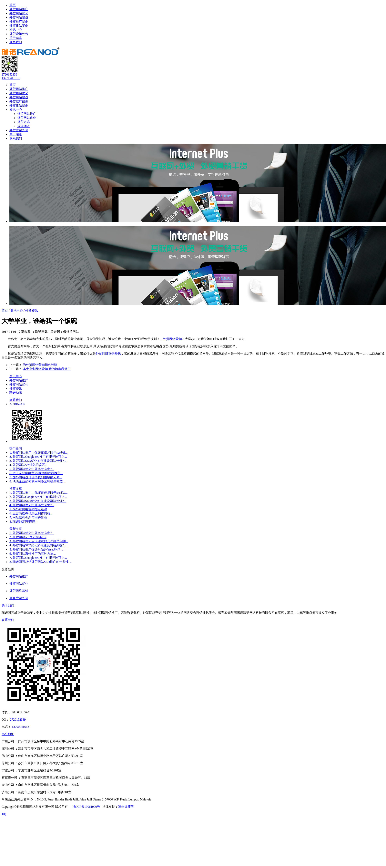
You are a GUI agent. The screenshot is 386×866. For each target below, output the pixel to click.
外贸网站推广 (18, 9)
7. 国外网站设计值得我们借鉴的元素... (35, 477)
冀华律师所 (126, 806)
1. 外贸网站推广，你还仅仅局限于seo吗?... (38, 452)
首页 (12, 5)
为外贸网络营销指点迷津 (40, 364)
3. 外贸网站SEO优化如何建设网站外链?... (37, 460)
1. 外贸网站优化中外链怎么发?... (31, 533)
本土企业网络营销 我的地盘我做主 (47, 369)
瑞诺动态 (23, 126)
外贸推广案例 (18, 21)
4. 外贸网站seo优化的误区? (27, 465)
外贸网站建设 (18, 17)
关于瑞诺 (15, 38)
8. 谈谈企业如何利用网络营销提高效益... (37, 481)
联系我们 (15, 42)
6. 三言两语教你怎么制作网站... (31, 513)
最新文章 (15, 529)
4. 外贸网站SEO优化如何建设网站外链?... (37, 545)
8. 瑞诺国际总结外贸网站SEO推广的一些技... (40, 561)
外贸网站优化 (18, 13)
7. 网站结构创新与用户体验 (28, 517)
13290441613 (20, 726)
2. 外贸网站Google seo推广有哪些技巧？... (38, 456)
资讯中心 (15, 29)
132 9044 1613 (11, 78)
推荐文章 (15, 488)
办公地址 (8, 734)
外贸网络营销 (172, 339)
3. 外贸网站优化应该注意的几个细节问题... (38, 541)
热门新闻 (15, 448)
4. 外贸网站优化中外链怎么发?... (31, 505)
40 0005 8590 (20, 712)
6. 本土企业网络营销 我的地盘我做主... (36, 473)
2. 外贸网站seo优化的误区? (27, 537)
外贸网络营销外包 (108, 353)
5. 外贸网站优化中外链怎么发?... (31, 469)
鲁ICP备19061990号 (86, 806)
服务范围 (8, 569)
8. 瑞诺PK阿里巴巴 (22, 521)
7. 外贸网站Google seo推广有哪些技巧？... (38, 557)
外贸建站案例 (18, 25)
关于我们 (8, 605)
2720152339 (9, 74)
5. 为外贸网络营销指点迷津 (28, 509)
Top (4, 813)
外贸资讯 (23, 122)
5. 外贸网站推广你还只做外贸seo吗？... (36, 549)
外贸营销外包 (18, 34)
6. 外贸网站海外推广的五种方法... (32, 553)
